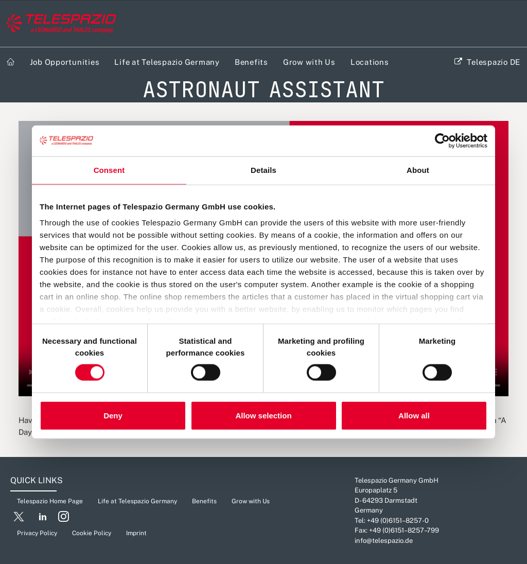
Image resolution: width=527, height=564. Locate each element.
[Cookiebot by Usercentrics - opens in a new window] (442, 141)
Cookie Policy (91, 533)
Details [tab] (263, 170)
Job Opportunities (65, 62)
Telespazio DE (493, 62)
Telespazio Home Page (50, 501)
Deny (112, 415)
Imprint (136, 533)
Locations (369, 62)
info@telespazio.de (384, 540)
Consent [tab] (109, 170)
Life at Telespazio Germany (167, 62)
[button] (18, 519)
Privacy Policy (37, 533)
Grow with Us (309, 62)
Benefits (251, 62)
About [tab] (418, 170)
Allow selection (263, 415)
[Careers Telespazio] (61, 23)
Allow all (414, 415)
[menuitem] (11, 62)
